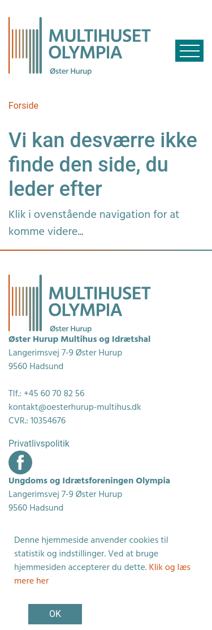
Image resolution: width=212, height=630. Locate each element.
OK (55, 613)
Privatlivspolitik (39, 443)
